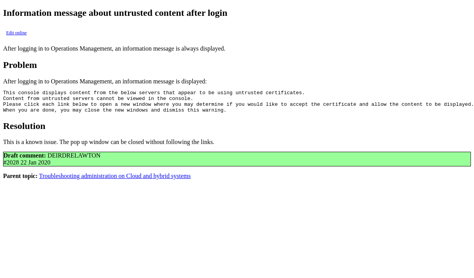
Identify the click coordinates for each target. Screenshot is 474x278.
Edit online (16, 33)
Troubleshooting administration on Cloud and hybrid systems (115, 180)
